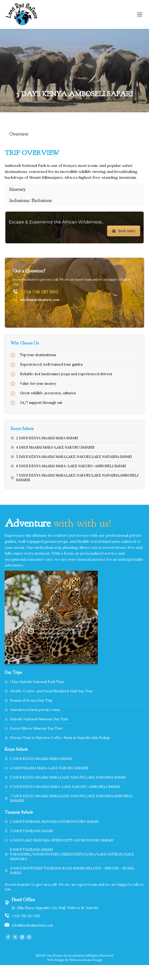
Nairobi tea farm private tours (35, 709)
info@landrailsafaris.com (32, 925)
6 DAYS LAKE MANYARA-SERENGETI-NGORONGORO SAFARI (61, 840)
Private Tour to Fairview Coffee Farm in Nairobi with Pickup (60, 737)
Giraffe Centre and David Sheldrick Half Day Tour (51, 691)
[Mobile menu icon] (139, 14)
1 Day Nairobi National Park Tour (37, 682)
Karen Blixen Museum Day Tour (36, 728)
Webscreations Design (85, 960)
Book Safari (123, 231)
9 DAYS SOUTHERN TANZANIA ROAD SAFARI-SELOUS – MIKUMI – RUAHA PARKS (72, 870)
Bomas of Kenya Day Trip (31, 700)
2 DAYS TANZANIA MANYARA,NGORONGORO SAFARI (54, 821)
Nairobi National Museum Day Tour (39, 719)
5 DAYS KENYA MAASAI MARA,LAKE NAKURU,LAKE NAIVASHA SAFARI (74, 456)
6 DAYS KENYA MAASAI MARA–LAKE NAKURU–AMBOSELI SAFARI (71, 466)
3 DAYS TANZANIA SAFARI (31, 831)
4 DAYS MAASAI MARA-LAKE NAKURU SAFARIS (55, 447)
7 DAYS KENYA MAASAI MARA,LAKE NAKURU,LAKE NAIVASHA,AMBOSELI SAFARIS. (77, 477)
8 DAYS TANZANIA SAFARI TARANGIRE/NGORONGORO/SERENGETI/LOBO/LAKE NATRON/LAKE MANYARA (72, 854)
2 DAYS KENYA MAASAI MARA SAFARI (47, 438)
